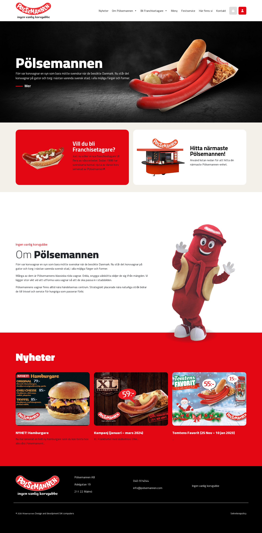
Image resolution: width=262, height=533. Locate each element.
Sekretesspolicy (238, 513)
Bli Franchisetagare (153, 10)
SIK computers (66, 513)
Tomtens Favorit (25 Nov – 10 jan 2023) (203, 432)
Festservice (188, 10)
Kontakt (221, 10)
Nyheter (103, 10)
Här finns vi (206, 10)
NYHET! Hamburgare (32, 432)
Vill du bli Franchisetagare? (94, 146)
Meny (174, 10)
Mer (28, 86)
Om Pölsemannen (124, 10)
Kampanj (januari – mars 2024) (118, 432)
